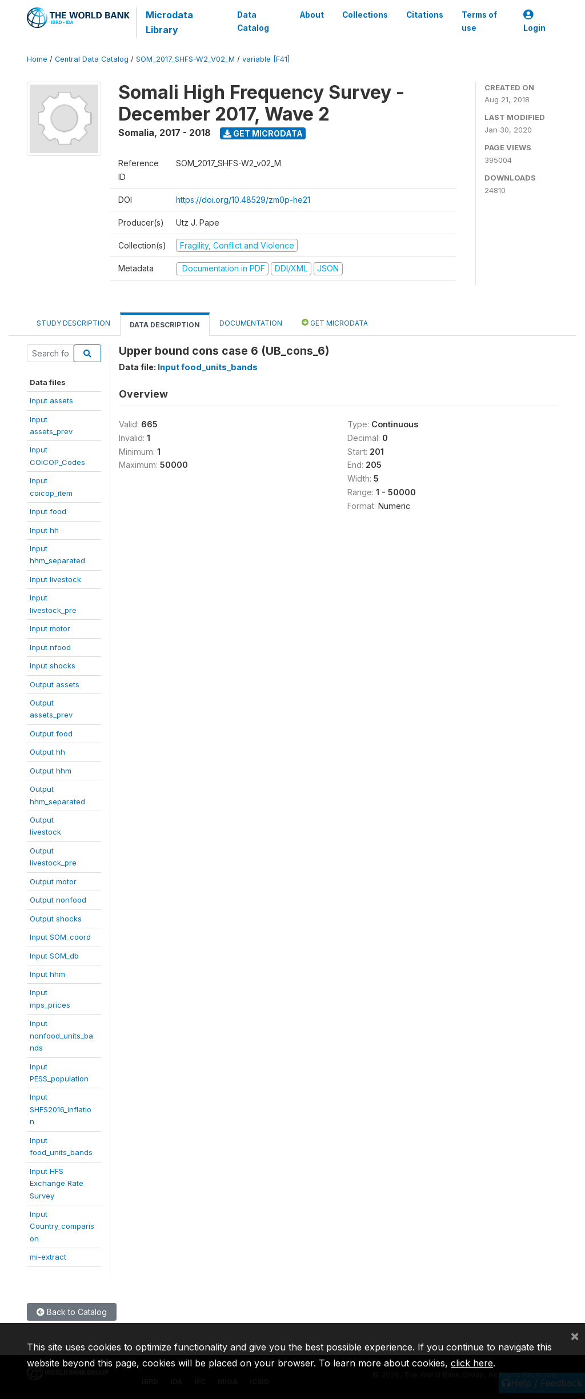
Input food (48, 511)
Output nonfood (58, 899)
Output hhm (50, 770)
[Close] (574, 1335)
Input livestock (55, 579)
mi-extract (48, 1256)
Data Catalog (253, 21)
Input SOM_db (54, 955)
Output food (51, 733)
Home (37, 59)
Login (534, 21)
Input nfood (50, 647)
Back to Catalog (72, 1312)
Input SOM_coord (60, 936)
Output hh (47, 751)
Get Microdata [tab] (335, 322)
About (312, 14)
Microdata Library (169, 22)
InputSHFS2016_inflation (60, 1109)
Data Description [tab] (165, 324)
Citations (424, 14)
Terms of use (479, 21)
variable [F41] (266, 59)
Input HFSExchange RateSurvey (56, 1183)
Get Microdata (263, 133)
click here (472, 1363)
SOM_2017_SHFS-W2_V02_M (185, 59)
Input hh (44, 530)
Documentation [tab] (250, 323)
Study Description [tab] (73, 323)
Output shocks (56, 918)
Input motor (50, 628)
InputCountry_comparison (62, 1226)
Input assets (51, 400)
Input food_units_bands (208, 367)
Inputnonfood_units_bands (61, 1035)
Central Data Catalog (92, 59)
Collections (365, 14)
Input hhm (47, 974)
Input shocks (52, 665)
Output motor (53, 881)
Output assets (54, 684)
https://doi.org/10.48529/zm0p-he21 (243, 200)
